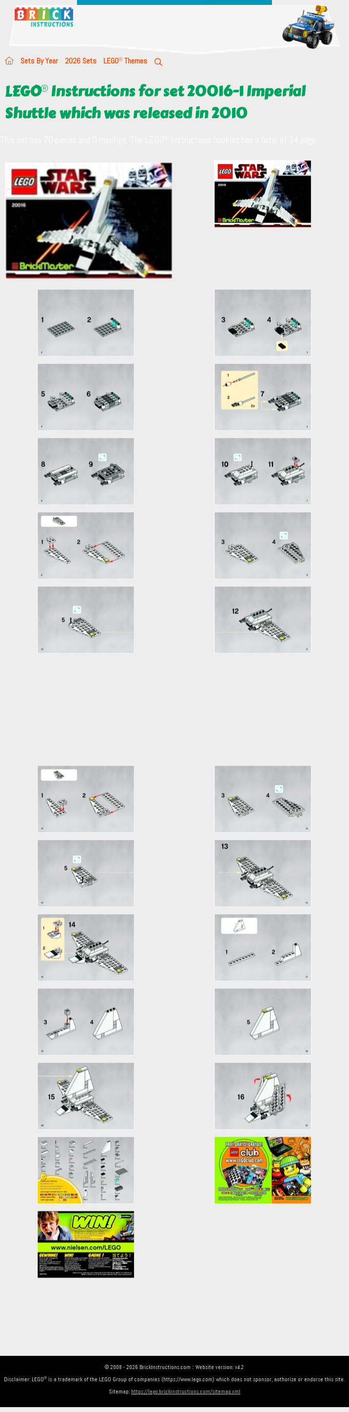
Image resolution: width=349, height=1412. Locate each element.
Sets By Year (39, 61)
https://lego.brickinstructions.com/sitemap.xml (185, 1391)
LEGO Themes (125, 61)
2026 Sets (81, 61)
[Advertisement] (177, 709)
